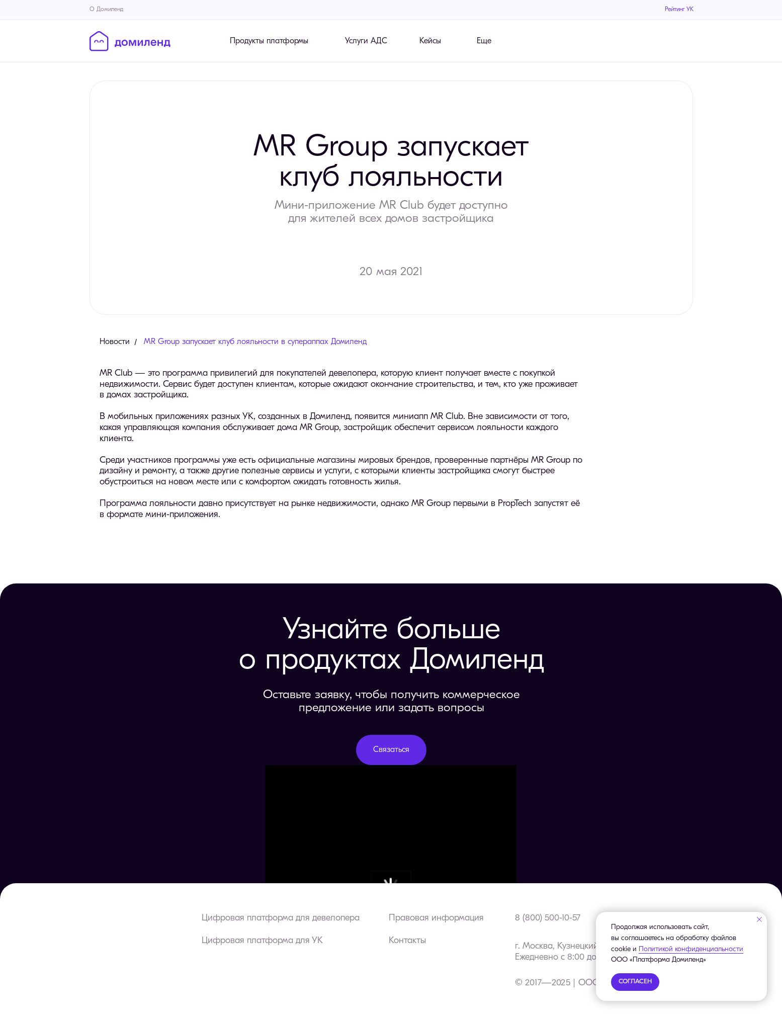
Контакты (407, 941)
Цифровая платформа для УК (262, 941)
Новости (115, 342)
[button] (391, 750)
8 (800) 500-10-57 (547, 918)
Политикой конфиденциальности (691, 949)
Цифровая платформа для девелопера (281, 918)
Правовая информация (436, 918)
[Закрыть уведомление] (759, 919)
